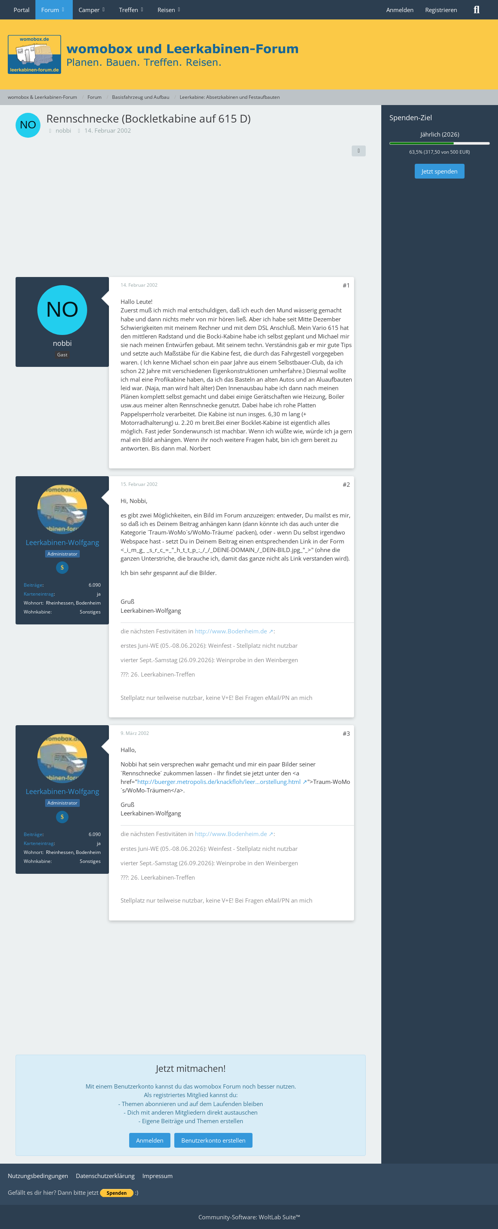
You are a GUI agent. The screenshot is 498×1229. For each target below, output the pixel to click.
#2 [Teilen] (346, 484)
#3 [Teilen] (346, 733)
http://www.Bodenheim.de (231, 631)
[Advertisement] (191, 218)
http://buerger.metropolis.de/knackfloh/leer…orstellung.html (219, 781)
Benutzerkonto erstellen (213, 1140)
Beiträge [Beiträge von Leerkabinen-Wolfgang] (33, 585)
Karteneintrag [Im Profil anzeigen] (39, 594)
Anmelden (400, 10)
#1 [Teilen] (346, 285)
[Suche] (476, 9)
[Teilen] (359, 151)
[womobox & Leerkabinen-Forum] (249, 54)
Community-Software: (249, 1217)
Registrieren (441, 10)
